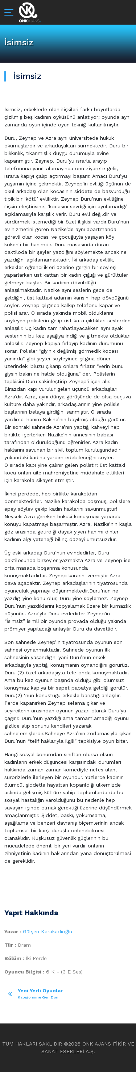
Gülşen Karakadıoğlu (47, 931)
